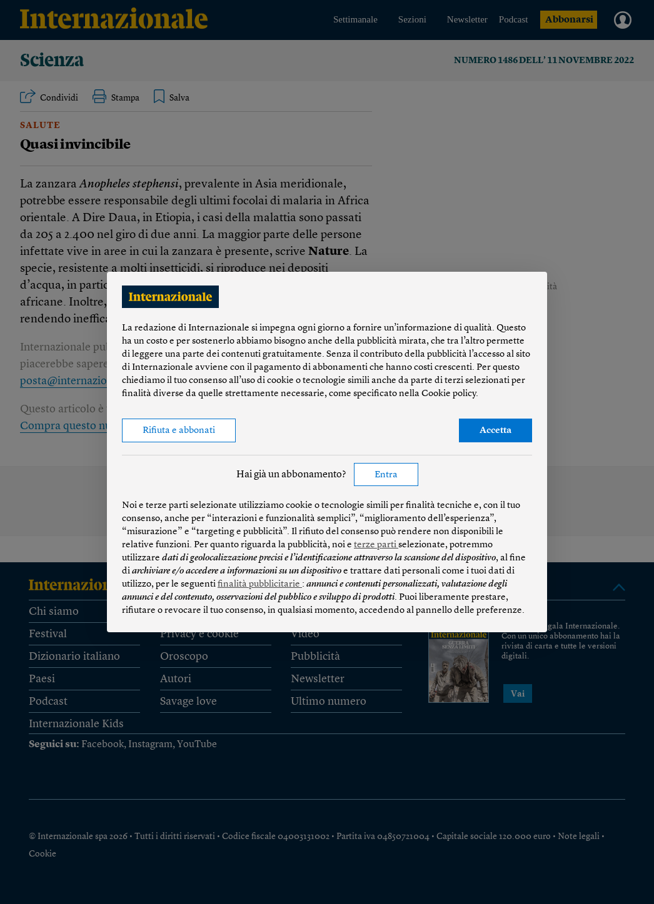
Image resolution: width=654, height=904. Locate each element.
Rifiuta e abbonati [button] (179, 430)
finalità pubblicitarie (260, 584)
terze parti (376, 545)
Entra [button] (386, 475)
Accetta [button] (495, 430)
